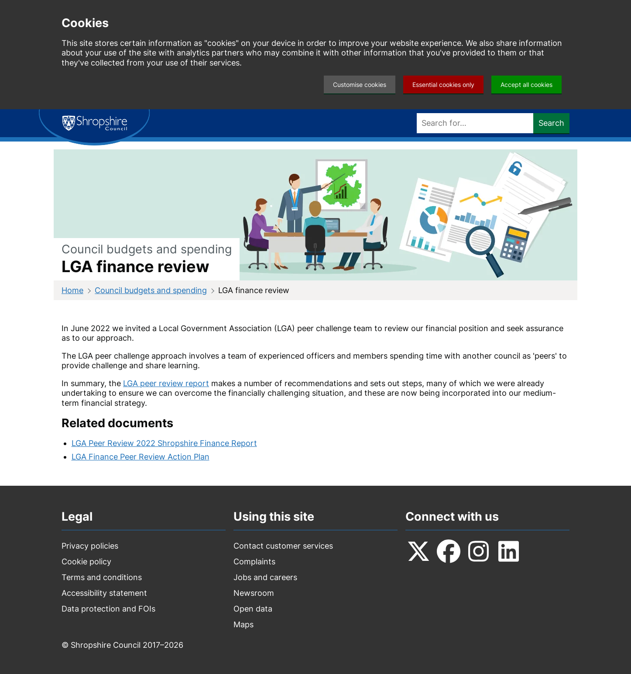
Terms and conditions (102, 577)
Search (551, 123)
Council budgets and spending (151, 290)
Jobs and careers (265, 577)
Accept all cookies (526, 84)
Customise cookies (359, 84)
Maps (243, 624)
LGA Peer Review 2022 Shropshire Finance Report (164, 443)
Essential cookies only (443, 84)
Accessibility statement (104, 593)
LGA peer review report (166, 383)
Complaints (254, 561)
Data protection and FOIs (108, 608)
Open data (252, 608)
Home (72, 290)
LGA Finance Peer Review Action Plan (140, 456)
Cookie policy (86, 561)
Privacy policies (90, 545)
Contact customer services (283, 545)
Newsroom (253, 593)
